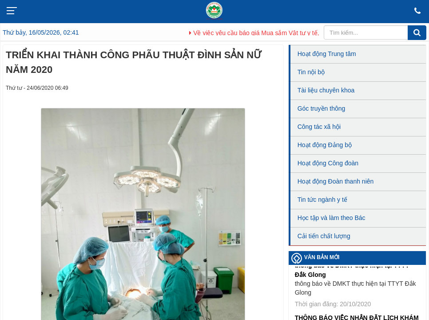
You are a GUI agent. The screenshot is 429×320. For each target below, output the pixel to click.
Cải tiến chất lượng (324, 236)
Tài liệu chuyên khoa (326, 90)
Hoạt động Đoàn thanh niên (336, 181)
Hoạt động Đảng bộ (325, 144)
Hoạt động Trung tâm (327, 53)
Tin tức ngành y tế (322, 199)
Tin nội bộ (311, 72)
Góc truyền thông (322, 108)
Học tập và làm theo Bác (331, 217)
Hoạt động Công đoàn (328, 163)
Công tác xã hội (319, 126)
